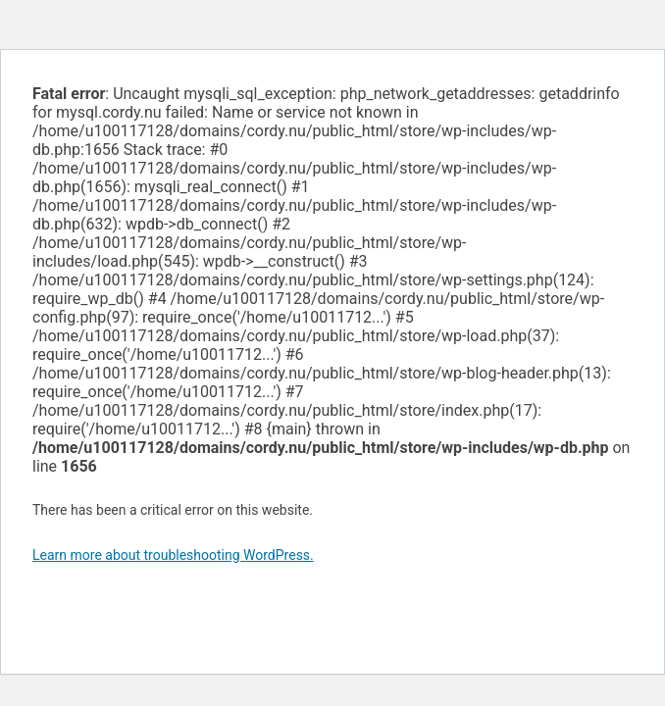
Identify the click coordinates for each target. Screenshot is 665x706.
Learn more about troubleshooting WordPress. (173, 555)
